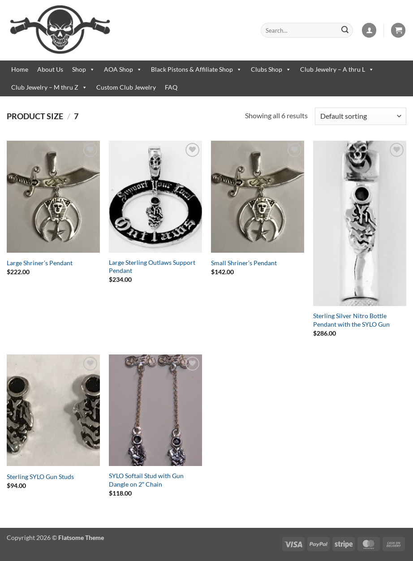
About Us (50, 69)
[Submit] (345, 30)
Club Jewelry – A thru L (337, 69)
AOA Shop (123, 69)
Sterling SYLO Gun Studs (40, 476)
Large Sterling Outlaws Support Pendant (152, 267)
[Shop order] (360, 116)
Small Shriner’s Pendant (244, 263)
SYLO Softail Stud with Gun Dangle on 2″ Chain (146, 480)
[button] (369, 30)
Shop (83, 69)
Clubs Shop (271, 69)
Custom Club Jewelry (126, 87)
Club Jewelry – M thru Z (49, 87)
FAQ (171, 87)
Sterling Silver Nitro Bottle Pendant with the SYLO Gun (351, 320)
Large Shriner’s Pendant (40, 263)
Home (19, 69)
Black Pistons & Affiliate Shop (196, 69)
